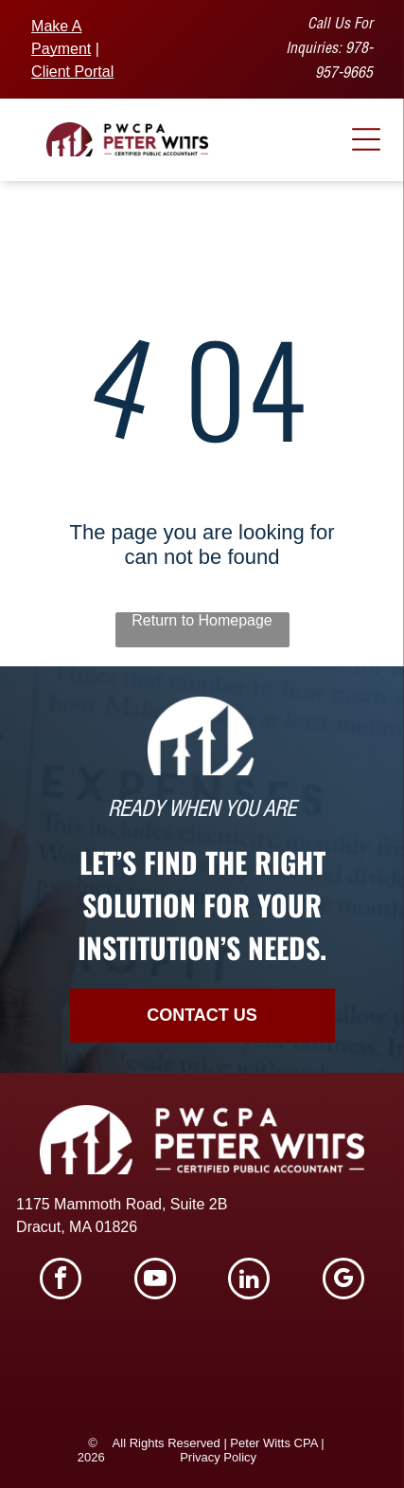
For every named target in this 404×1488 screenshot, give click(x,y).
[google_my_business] (343, 1281)
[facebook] (60, 1281)
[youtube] (155, 1281)
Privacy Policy (218, 1457)
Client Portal (72, 72)
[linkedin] (249, 1281)
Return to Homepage (202, 620)
